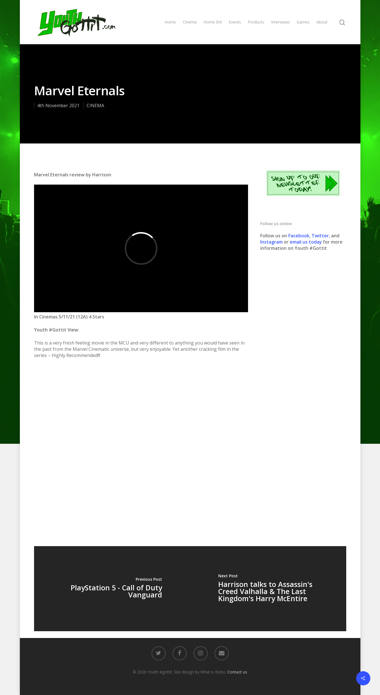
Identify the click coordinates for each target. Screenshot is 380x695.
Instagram (272, 242)
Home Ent (212, 22)
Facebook (298, 236)
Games (303, 22)
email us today (306, 242)
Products (256, 22)
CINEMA (95, 105)
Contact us (237, 672)
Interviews (280, 22)
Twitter (320, 236)
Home (170, 22)
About (321, 22)
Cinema (190, 22)
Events (235, 22)
